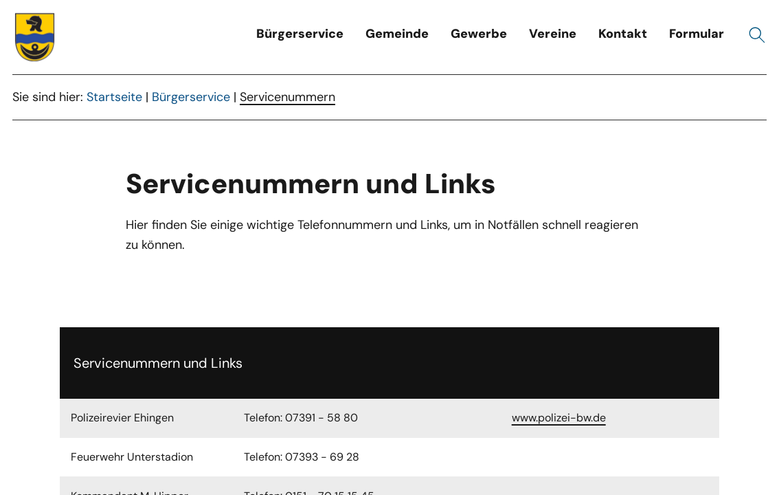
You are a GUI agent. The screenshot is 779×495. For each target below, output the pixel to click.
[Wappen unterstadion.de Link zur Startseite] (35, 37)
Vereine (552, 33)
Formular (696, 33)
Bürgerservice (299, 33)
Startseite (114, 97)
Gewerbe (479, 33)
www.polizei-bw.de (559, 417)
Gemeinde (397, 33)
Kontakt (622, 33)
